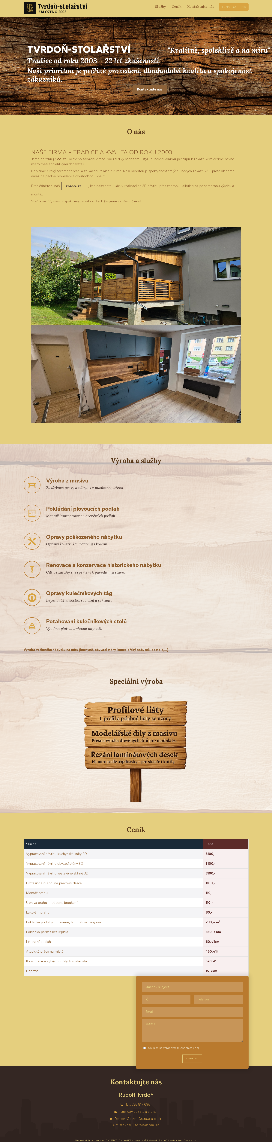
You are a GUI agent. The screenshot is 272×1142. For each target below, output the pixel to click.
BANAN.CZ (111, 1140)
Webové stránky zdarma (88, 1140)
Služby (160, 6)
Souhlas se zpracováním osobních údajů (174, 1048)
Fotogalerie (234, 7)
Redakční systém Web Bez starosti (178, 1140)
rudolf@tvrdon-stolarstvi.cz (137, 1111)
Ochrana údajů (122, 1125)
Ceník (176, 6)
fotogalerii (74, 186)
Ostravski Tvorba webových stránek (138, 1140)
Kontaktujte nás (200, 6)
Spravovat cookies (147, 1125)
